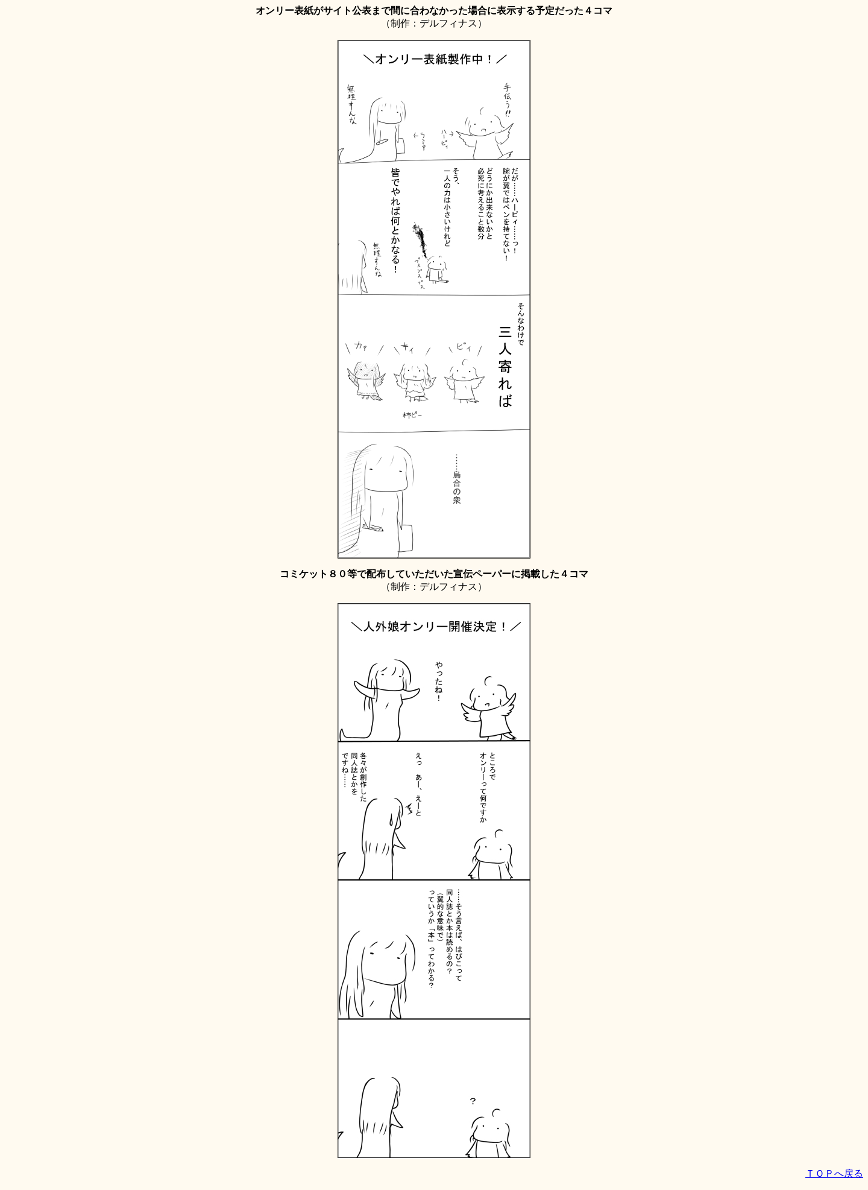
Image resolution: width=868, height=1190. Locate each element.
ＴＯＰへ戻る (834, 1173)
